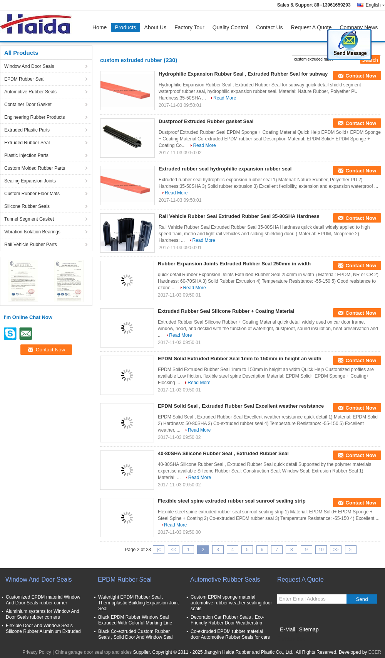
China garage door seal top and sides (93, 652)
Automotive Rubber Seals (30, 91)
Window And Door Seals (29, 66)
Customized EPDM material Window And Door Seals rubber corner (43, 600)
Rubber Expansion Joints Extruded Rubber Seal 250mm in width (234, 264)
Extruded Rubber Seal (27, 142)
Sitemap (308, 629)
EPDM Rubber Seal (24, 79)
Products (125, 27)
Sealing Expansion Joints (30, 181)
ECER (374, 652)
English (375, 5)
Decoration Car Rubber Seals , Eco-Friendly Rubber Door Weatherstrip (227, 620)
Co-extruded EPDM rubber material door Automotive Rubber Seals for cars (230, 634)
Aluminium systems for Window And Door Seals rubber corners (42, 614)
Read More (224, 98)
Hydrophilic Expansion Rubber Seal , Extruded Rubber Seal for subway (243, 74)
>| (351, 549)
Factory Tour (189, 27)
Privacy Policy (36, 652)
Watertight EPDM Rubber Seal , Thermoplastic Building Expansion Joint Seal (138, 602)
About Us (155, 27)
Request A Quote (311, 27)
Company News (359, 27)
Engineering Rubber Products (34, 117)
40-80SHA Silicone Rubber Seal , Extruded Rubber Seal (223, 453)
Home (99, 27)
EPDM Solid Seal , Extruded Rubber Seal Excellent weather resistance (241, 406)
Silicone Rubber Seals (27, 206)
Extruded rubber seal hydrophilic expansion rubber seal (225, 169)
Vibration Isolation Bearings (32, 232)
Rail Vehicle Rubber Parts (30, 244)
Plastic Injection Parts (26, 155)
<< (173, 549)
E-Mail (287, 629)
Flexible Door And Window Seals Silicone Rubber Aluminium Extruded (43, 628)
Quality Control (230, 27)
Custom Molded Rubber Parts (34, 168)
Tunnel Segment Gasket (29, 219)
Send (362, 599)
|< (159, 549)
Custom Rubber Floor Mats (32, 193)
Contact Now (361, 76)
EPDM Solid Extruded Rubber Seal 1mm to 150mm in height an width (239, 358)
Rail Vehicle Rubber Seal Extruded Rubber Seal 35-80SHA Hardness (239, 216)
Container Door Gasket (28, 104)
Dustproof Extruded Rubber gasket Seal (206, 121)
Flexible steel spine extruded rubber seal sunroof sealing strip (232, 501)
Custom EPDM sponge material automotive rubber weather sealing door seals (231, 602)
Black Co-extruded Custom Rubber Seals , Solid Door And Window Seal (135, 634)
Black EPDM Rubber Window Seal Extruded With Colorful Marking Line (135, 620)
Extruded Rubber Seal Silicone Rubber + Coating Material (226, 311)
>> (335, 549)
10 (320, 549)
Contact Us (269, 27)
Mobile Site (291, 639)
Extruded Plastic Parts (27, 130)
